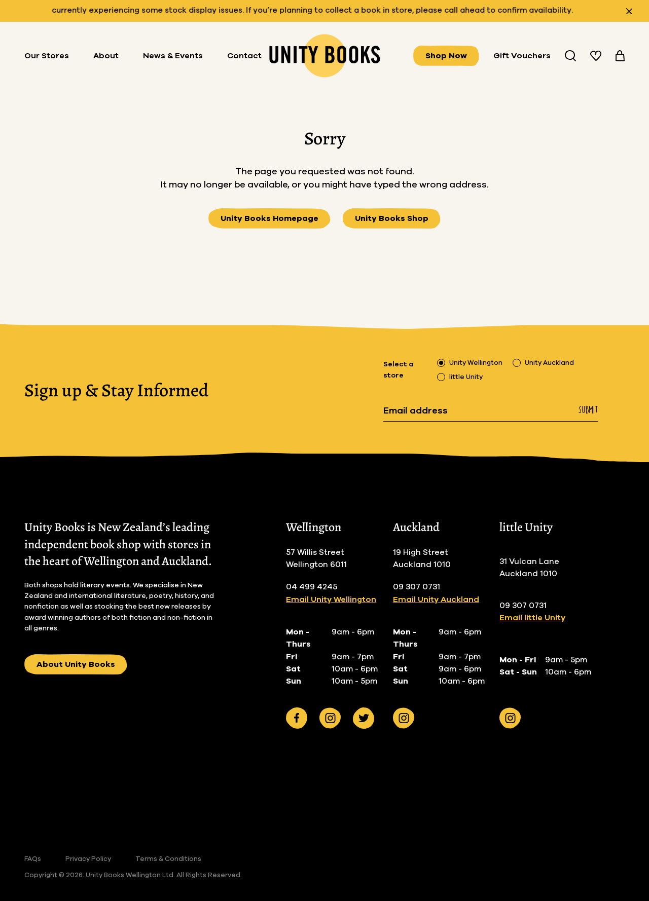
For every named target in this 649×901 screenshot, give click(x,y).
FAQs (32, 859)
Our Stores (46, 56)
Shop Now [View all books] (446, 56)
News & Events (173, 56)
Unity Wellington (475, 363)
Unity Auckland (549, 363)
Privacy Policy (88, 859)
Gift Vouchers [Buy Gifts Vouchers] (522, 56)
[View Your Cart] (620, 55)
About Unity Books (76, 664)
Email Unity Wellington (331, 599)
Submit (588, 410)
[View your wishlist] (595, 55)
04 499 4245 (311, 587)
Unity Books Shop (391, 218)
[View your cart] (620, 55)
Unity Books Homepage (269, 218)
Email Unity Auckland (436, 599)
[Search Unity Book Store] (570, 55)
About (106, 56)
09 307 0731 (416, 587)
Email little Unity (532, 618)
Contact (244, 56)
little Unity (466, 377)
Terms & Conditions (168, 859)
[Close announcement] (629, 11)
